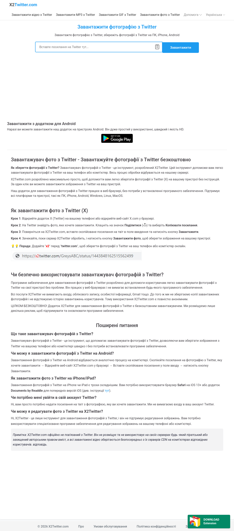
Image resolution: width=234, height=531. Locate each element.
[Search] (98, 46)
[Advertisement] (117, 89)
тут (107, 389)
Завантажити (180, 46)
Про (81, 526)
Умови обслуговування (110, 526)
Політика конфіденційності (156, 526)
